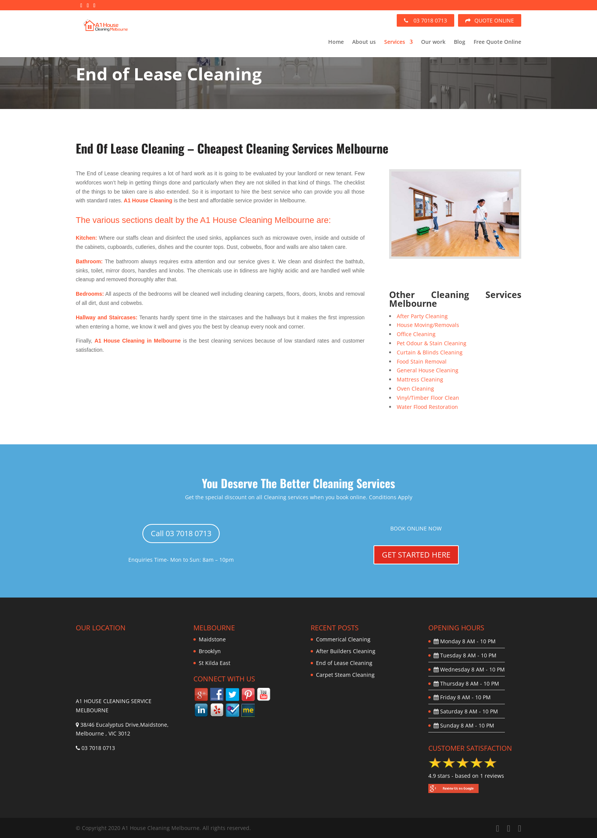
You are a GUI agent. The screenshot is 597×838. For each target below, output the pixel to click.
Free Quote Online (497, 42)
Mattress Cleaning (420, 379)
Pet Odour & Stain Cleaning (431, 343)
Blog (459, 42)
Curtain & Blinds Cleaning (430, 352)
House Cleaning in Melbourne (142, 341)
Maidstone (212, 639)
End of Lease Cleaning (344, 663)
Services (394, 42)
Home (336, 42)
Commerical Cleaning (343, 639)
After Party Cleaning (422, 316)
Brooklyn (210, 651)
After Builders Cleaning (345, 651)
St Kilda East (214, 663)
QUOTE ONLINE (489, 20)
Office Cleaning (416, 334)
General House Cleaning (427, 370)
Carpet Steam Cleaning (345, 674)
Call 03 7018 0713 (181, 533)
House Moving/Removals (428, 324)
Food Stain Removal (422, 361)
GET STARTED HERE (416, 555)
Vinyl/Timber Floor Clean (428, 397)
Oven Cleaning (415, 388)
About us (364, 42)
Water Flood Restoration (427, 406)
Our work (433, 42)
